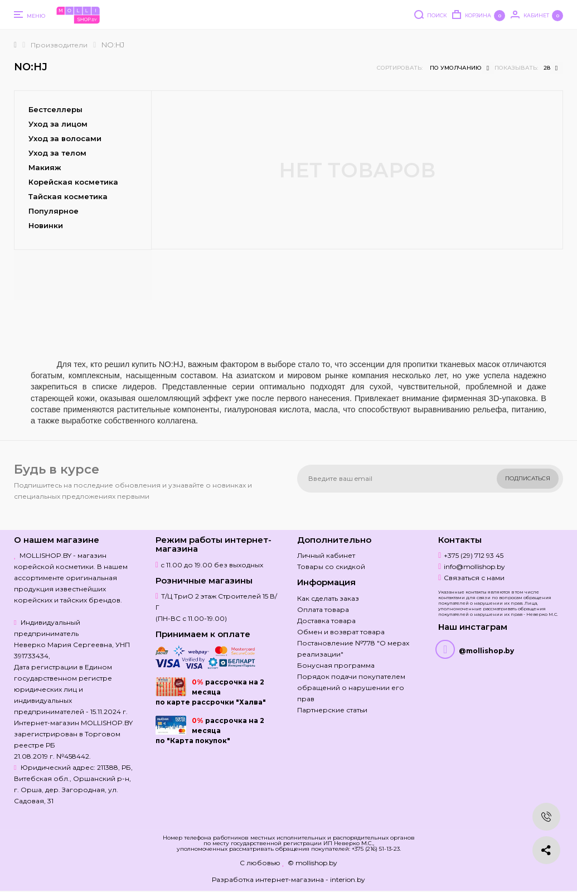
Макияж (44, 167)
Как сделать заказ (328, 598)
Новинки (45, 225)
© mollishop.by (312, 863)
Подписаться (527, 478)
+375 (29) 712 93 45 (473, 555)
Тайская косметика (68, 196)
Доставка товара (326, 620)
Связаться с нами (474, 577)
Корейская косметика (73, 181)
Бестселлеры (55, 109)
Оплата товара (323, 609)
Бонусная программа (336, 665)
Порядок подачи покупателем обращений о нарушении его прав (351, 687)
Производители (59, 45)
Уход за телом (57, 152)
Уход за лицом (58, 123)
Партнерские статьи (332, 710)
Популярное (53, 210)
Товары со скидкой (331, 566)
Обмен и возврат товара (341, 632)
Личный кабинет (326, 555)
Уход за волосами (64, 138)
